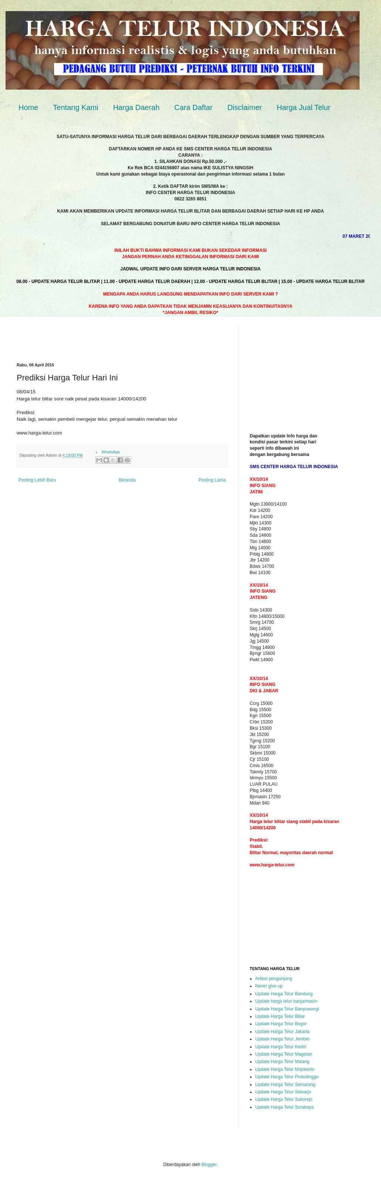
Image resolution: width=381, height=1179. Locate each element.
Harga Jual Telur (303, 107)
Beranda (127, 480)
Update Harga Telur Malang (282, 1061)
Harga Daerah (136, 107)
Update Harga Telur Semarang (285, 1084)
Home (28, 107)
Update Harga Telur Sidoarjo (283, 1092)
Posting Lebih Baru (37, 480)
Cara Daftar (193, 107)
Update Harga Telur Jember (282, 1039)
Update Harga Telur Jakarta (282, 1031)
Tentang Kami (75, 107)
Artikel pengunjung (273, 978)
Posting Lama (212, 480)
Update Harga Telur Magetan (283, 1054)
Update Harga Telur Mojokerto (284, 1069)
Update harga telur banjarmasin (286, 1001)
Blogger (209, 1164)
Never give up (269, 986)
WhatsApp (110, 452)
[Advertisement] (103, 338)
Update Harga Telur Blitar (280, 1016)
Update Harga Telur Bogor (281, 1023)
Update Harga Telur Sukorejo (284, 1099)
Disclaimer (244, 107)
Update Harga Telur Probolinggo (286, 1076)
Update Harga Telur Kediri (280, 1046)
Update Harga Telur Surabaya (284, 1107)
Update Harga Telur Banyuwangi (287, 1009)
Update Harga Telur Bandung (284, 993)
